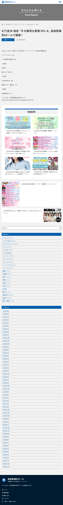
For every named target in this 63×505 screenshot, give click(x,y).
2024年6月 (5, 356)
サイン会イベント (7, 250)
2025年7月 (5, 317)
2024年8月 (5, 350)
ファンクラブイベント (9, 265)
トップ (5, 490)
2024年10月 (6, 344)
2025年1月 (5, 335)
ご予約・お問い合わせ (9, 501)
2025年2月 (5, 332)
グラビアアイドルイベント (10, 244)
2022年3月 (5, 380)
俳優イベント (6, 271)
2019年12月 (6, 428)
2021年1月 (5, 407)
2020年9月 (5, 419)
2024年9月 (5, 347)
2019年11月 (6, 431)
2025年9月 (5, 311)
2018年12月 (6, 464)
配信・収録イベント (8, 301)
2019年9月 (5, 437)
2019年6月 (5, 446)
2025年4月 (5, 326)
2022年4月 (5, 377)
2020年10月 (6, 416)
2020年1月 (5, 425)
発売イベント (6, 292)
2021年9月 (5, 392)
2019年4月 (5, 452)
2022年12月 (6, 374)
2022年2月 (5, 383)
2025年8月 (5, 314)
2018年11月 (6, 467)
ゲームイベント (7, 247)
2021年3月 (5, 404)
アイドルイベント (7, 238)
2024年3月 (5, 365)
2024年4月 (5, 362)
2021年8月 (5, 395)
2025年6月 (5, 320)
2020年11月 (6, 413)
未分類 (4, 289)
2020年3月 (5, 422)
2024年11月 (6, 341)
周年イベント (6, 277)
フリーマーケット (7, 268)
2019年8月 (5, 440)
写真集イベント (7, 274)
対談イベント (18, 24)
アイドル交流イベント (9, 241)
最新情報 (8, 24)
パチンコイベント (7, 259)
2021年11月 (6, 389)
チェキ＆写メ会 (7, 253)
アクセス (6, 498)
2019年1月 (5, 461)
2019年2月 (5, 458)
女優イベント (6, 283)
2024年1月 (5, 371)
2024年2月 (5, 368)
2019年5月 (5, 449)
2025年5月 (5, 323)
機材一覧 (6, 495)
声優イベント (6, 280)
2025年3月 (5, 329)
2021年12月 (6, 386)
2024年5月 (5, 359)
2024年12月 (6, 338)
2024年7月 (5, 353)
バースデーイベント (8, 256)
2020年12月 (6, 410)
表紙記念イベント (7, 295)
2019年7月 (5, 443)
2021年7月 (5, 398)
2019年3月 (5, 455)
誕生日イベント (7, 298)
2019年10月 (6, 434)
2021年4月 (5, 401)
